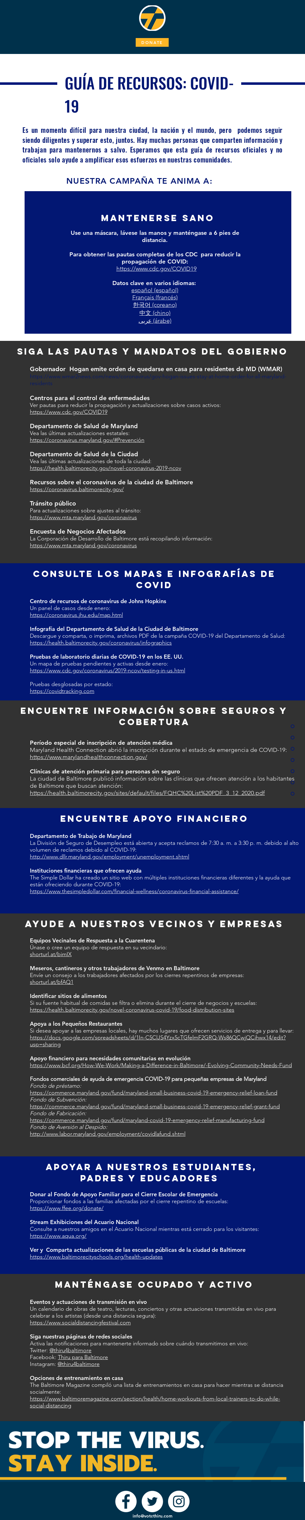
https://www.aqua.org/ (58, 1235)
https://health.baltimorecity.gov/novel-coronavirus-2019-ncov (105, 468)
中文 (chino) (155, 313)
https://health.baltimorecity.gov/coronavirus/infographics (101, 642)
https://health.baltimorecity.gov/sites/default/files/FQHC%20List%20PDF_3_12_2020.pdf (147, 792)
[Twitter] (152, 1501)
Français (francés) (155, 297)
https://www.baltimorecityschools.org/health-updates (96, 1256)
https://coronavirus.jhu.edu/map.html (76, 615)
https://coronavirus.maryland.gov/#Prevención (87, 440)
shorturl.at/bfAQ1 (51, 982)
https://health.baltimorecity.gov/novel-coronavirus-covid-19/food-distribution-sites (132, 1009)
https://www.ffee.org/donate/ (67, 1208)
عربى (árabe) (154, 320)
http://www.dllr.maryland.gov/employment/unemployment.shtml (109, 856)
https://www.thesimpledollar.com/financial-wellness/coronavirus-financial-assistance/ (134, 891)
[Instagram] (179, 1501)
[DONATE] (152, 42)
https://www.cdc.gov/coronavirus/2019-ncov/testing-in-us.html (107, 670)
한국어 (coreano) (155, 304)
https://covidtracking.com (62, 691)
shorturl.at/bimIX (51, 954)
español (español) (154, 290)
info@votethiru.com (152, 1516)
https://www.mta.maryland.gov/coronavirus (83, 517)
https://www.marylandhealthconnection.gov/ (88, 757)
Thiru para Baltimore (83, 1357)
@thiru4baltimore (70, 1350)
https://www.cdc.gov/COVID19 (156, 268)
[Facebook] (126, 1501)
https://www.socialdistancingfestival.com (80, 1322)
